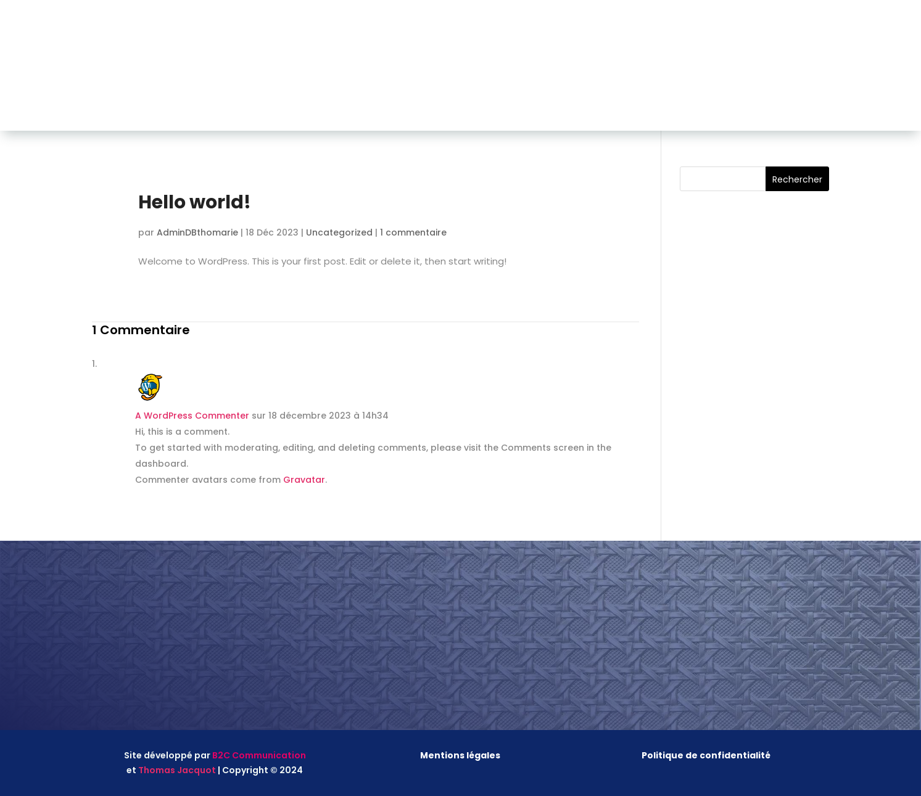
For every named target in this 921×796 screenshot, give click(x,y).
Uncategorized (339, 232)
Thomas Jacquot (177, 770)
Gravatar (304, 480)
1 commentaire (413, 232)
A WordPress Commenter (192, 415)
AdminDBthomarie (197, 232)
